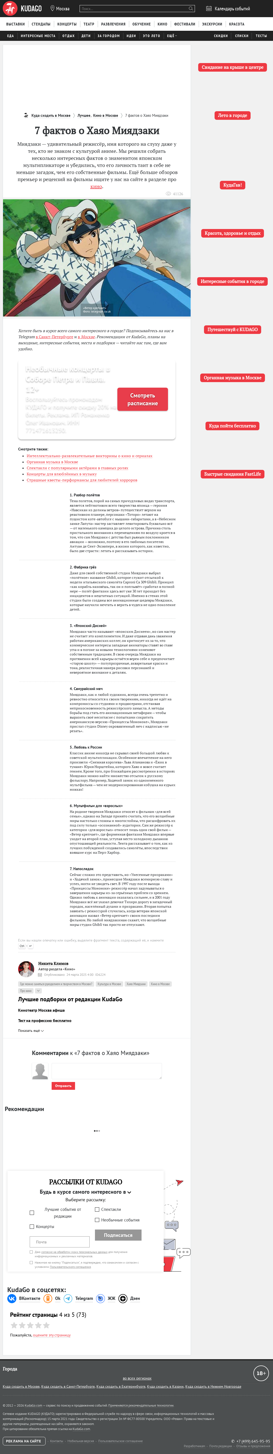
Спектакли (111, 1209)
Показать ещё (31, 1030)
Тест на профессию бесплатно (45, 1020)
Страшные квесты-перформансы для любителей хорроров (82, 479)
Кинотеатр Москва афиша (41, 1010)
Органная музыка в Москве (52, 461)
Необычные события (120, 1220)
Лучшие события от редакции (63, 1213)
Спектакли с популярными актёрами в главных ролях (77, 467)
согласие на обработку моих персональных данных (74, 1252)
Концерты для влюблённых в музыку (62, 473)
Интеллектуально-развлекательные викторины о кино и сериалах (89, 455)
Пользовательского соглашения (70, 1267)
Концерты (45, 1226)
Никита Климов (53, 963)
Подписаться (118, 1235)
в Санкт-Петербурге (54, 336)
